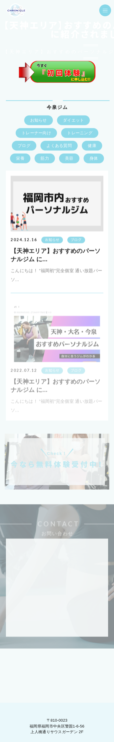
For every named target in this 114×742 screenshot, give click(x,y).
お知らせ (38, 120)
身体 (93, 158)
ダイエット (73, 120)
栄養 (20, 158)
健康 (92, 146)
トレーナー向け (36, 133)
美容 (69, 158)
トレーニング (79, 133)
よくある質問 (59, 146)
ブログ (24, 146)
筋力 (44, 158)
